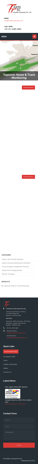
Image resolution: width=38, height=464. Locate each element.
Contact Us (7, 372)
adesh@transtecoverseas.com (17, 338)
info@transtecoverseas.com (13, 21)
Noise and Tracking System (12, 270)
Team (5, 360)
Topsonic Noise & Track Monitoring (16, 286)
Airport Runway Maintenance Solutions (16, 263)
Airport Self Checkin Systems (12, 259)
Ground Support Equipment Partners (15, 267)
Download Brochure (10, 351)
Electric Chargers (8, 274)
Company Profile (9, 357)
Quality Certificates (10, 364)
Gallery (5, 368)
